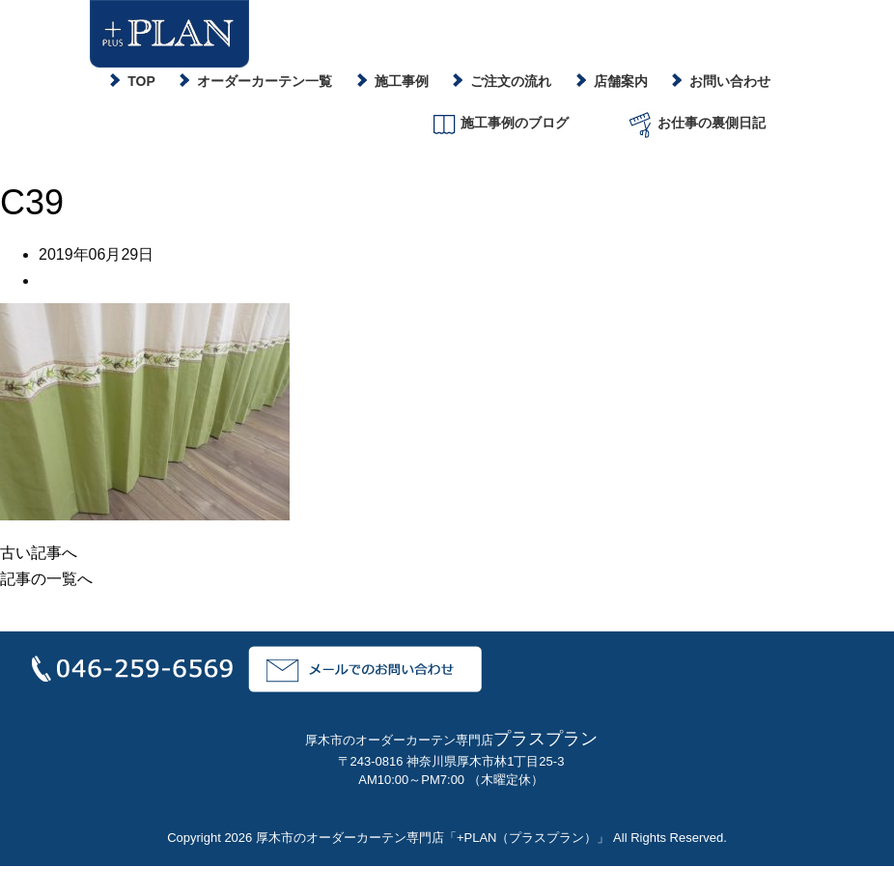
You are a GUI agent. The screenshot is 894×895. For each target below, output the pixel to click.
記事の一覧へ (46, 579)
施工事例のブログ (499, 124)
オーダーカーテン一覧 (264, 81)
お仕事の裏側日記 (696, 124)
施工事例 (402, 81)
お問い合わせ (729, 81)
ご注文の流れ (510, 81)
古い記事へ (38, 553)
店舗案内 (621, 81)
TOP (141, 81)
